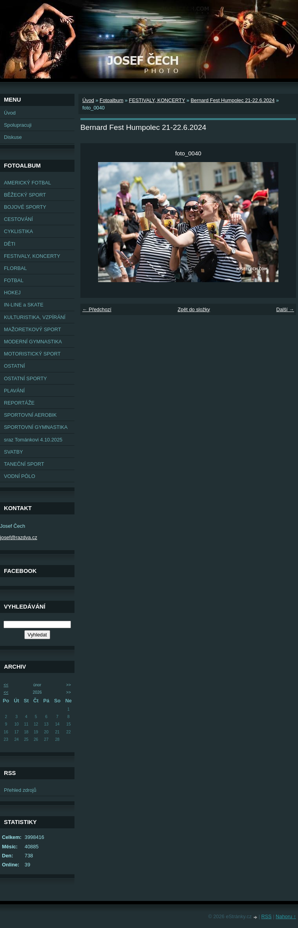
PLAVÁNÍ (14, 391)
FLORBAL (15, 268)
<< (6, 685)
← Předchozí (96, 309)
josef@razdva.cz (18, 537)
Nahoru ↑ (286, 916)
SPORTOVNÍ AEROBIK (30, 415)
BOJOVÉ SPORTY (25, 207)
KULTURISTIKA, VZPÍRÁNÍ (34, 317)
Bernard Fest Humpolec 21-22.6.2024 (232, 100)
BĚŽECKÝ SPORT (25, 195)
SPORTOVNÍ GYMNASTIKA (35, 427)
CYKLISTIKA (18, 231)
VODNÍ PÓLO (19, 476)
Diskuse (13, 137)
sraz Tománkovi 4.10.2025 (33, 440)
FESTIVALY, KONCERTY (32, 256)
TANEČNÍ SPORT (24, 464)
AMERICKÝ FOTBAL (27, 183)
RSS (266, 916)
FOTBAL (14, 280)
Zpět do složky (194, 309)
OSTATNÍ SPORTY (25, 378)
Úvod (10, 113)
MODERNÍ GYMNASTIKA (33, 342)
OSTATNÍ (14, 366)
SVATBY (13, 452)
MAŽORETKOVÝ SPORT (32, 329)
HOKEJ (12, 292)
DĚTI (9, 244)
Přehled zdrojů (20, 790)
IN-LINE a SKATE (24, 305)
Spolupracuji (17, 125)
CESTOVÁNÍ (18, 219)
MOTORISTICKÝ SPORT (32, 354)
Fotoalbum (111, 100)
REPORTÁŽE (19, 403)
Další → (285, 309)
